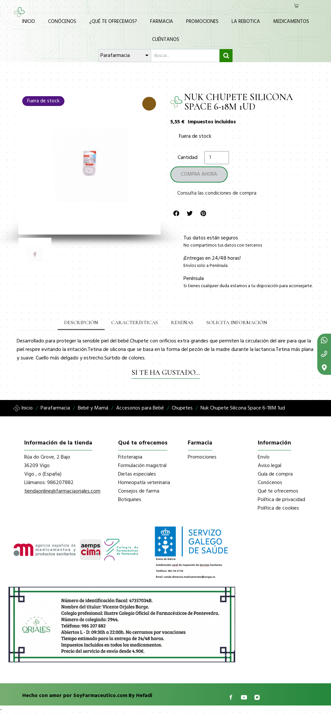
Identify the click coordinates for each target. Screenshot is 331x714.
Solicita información (236, 322)
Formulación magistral (142, 465)
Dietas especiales (137, 474)
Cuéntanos (165, 40)
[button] (23, 163)
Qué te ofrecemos (278, 491)
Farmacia (161, 22)
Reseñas (182, 322)
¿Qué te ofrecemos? (113, 22)
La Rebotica (246, 22)
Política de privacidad (281, 500)
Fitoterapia (130, 457)
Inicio (28, 22)
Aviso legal (269, 465)
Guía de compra (275, 474)
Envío (264, 457)
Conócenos (62, 22)
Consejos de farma (138, 491)
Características (134, 322)
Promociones (202, 22)
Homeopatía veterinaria (144, 483)
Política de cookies (278, 508)
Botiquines (129, 500)
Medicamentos (291, 22)
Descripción (81, 322)
